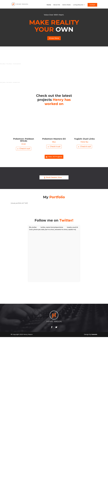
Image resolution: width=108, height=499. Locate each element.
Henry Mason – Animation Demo (13, 82)
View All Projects (55, 158)
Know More (54, 38)
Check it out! (24, 149)
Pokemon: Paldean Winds (23, 140)
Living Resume (78, 5)
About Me (56, 5)
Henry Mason (3, 64)
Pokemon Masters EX (54, 139)
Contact (92, 5)
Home (49, 5)
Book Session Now (54, 179)
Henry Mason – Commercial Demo (13, 64)
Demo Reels (66, 5)
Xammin (94, 336)
